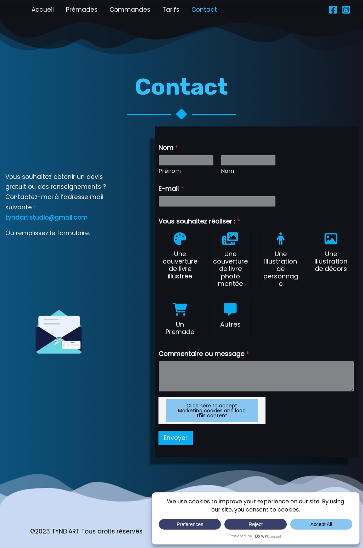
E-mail (171, 188)
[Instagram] (346, 9)
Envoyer (176, 438)
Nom (227, 171)
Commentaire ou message (203, 353)
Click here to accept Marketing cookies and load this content (212, 410)
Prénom (169, 171)
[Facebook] (333, 9)
